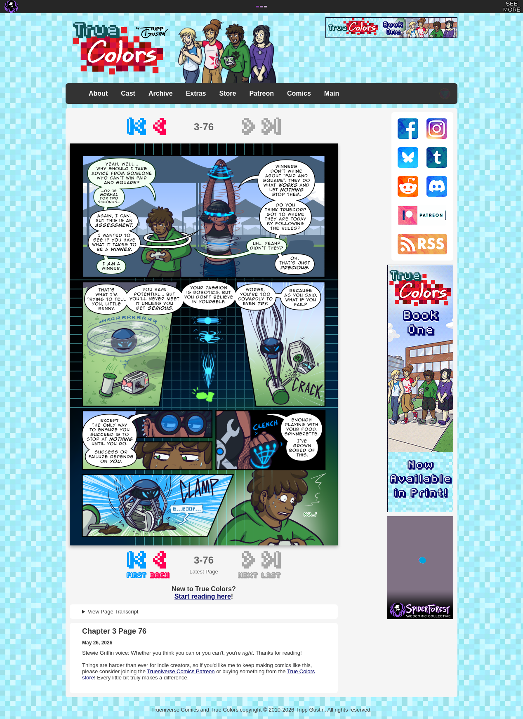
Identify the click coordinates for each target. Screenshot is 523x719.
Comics (299, 93)
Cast (128, 93)
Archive (160, 93)
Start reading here (202, 596)
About (98, 93)
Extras (196, 93)
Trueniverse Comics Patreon (180, 671)
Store (227, 93)
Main (331, 93)
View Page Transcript (113, 612)
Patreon (261, 93)
